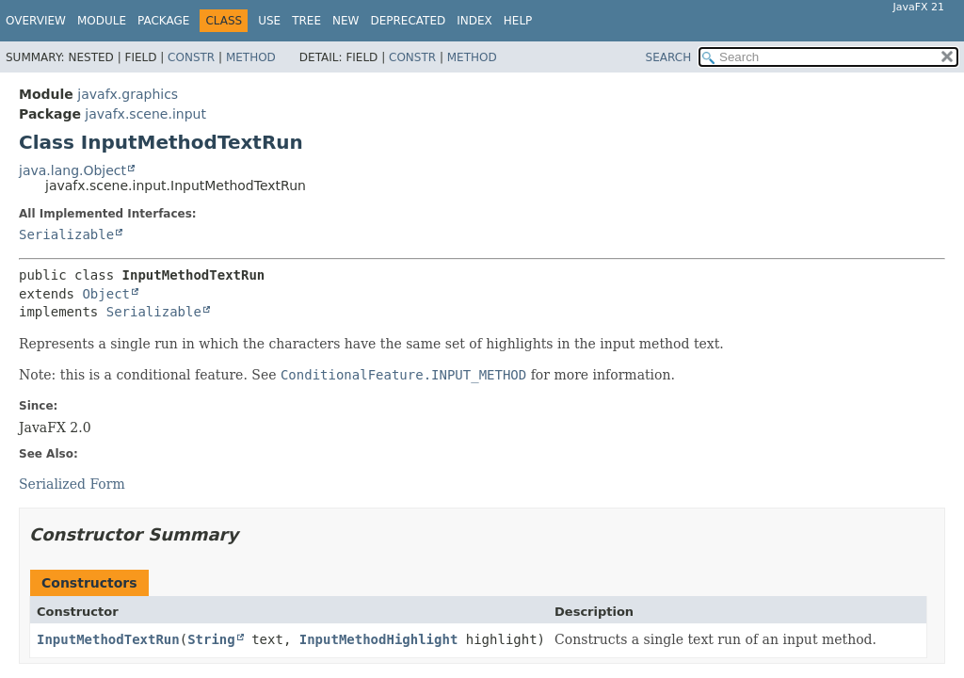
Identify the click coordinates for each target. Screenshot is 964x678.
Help (518, 20)
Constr (191, 57)
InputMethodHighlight (378, 639)
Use (269, 20)
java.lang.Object (72, 170)
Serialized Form (72, 484)
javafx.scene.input (145, 113)
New (345, 20)
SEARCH (669, 57)
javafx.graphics (127, 94)
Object (106, 293)
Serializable (66, 234)
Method (251, 57)
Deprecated (407, 20)
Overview (36, 20)
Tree (306, 20)
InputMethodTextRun (108, 639)
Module (101, 20)
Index (474, 20)
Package (163, 20)
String (211, 639)
